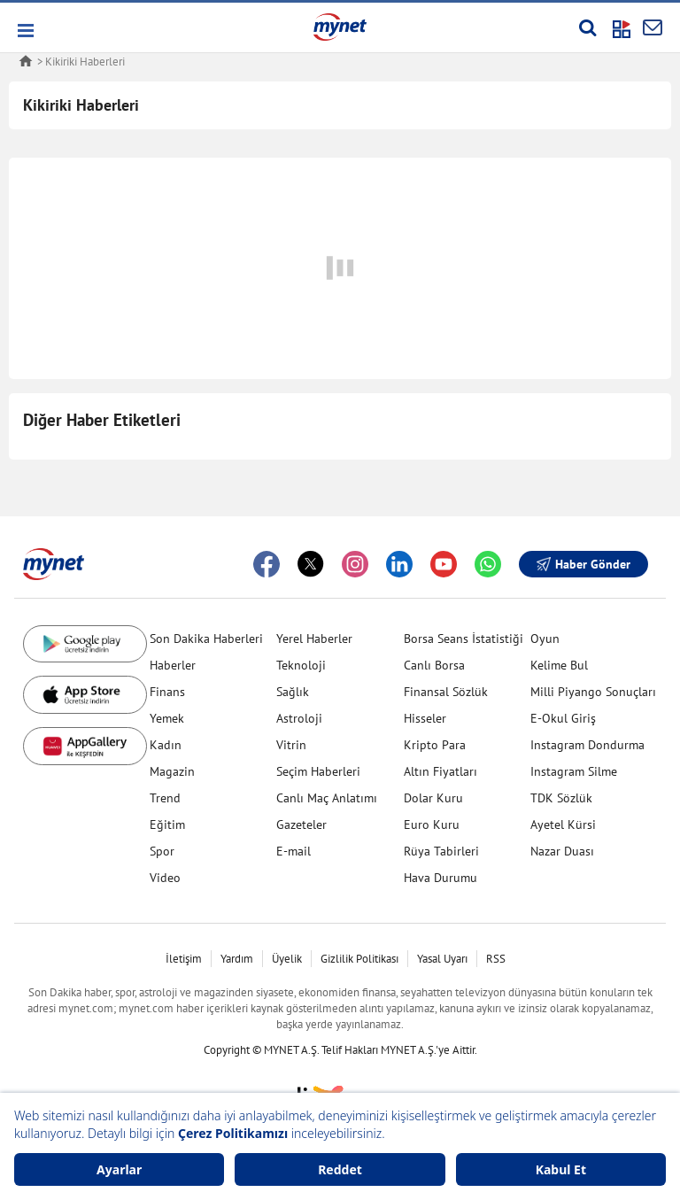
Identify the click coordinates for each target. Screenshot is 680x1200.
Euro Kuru (432, 824)
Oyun (545, 638)
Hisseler (425, 718)
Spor (162, 851)
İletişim (184, 958)
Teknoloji (301, 665)
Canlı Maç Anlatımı (326, 798)
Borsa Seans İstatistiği (463, 638)
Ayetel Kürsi (563, 824)
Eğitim (167, 824)
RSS (496, 958)
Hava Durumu (440, 878)
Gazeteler (301, 824)
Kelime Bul (559, 665)
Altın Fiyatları (440, 771)
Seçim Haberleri (318, 771)
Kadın (166, 745)
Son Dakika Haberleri (206, 638)
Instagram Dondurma (587, 745)
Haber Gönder (583, 564)
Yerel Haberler (314, 638)
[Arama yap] (587, 27)
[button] (24, 30)
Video (165, 878)
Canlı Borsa (434, 665)
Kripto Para (435, 745)
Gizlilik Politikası (359, 958)
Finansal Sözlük (446, 692)
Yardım (236, 958)
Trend (165, 798)
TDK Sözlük (561, 798)
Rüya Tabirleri (441, 851)
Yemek (167, 718)
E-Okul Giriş (563, 718)
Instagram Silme (573, 771)
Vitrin (291, 745)
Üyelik (287, 958)
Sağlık (292, 692)
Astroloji (299, 718)
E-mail (293, 851)
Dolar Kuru (433, 798)
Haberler (173, 665)
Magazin (172, 771)
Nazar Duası (562, 851)
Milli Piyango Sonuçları (593, 692)
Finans (167, 692)
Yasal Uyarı (442, 958)
